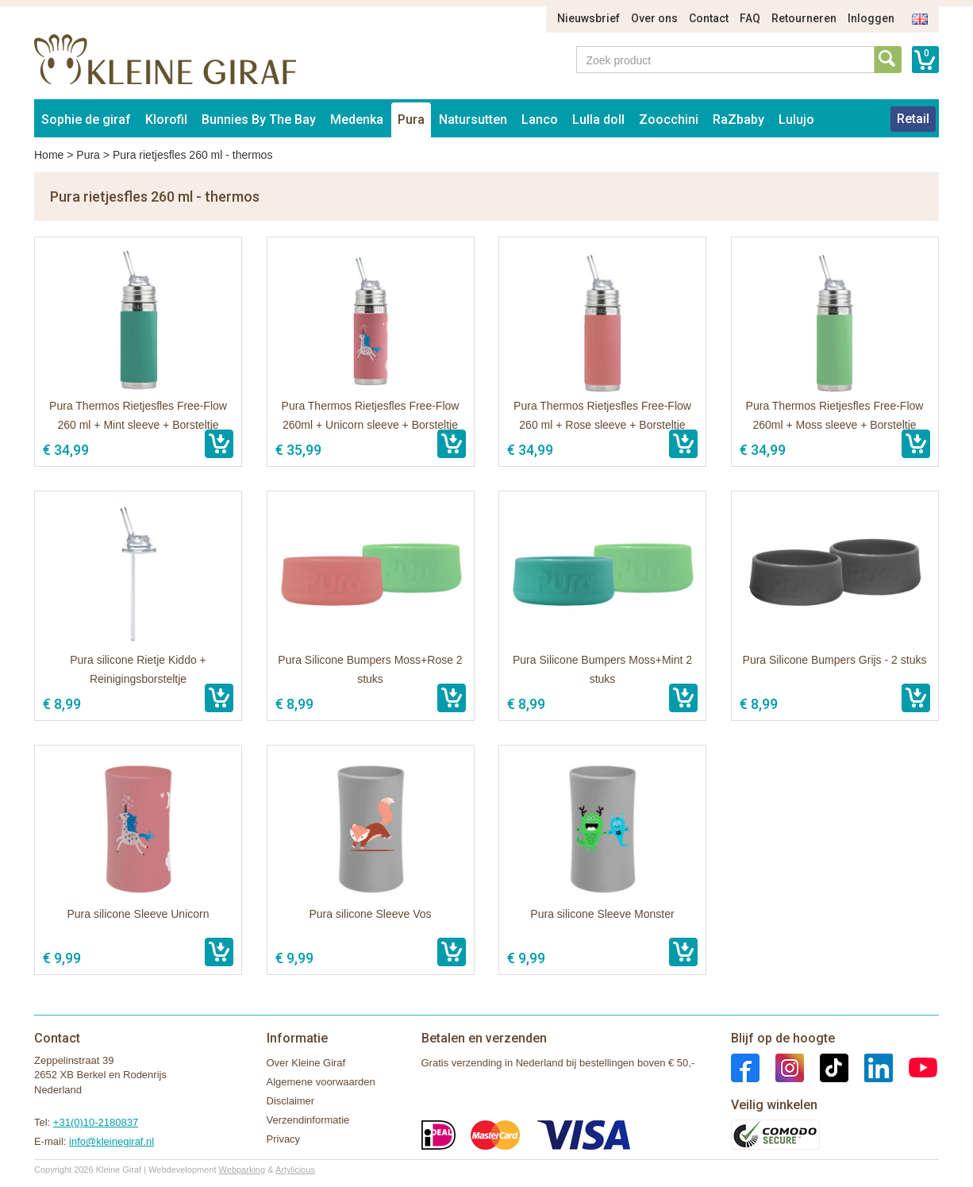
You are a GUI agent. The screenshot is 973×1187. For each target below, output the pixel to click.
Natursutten (473, 119)
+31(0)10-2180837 (95, 1122)
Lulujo (796, 119)
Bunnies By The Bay (259, 119)
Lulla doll (598, 119)
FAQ (750, 18)
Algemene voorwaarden (321, 1082)
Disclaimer (291, 1101)
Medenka (356, 119)
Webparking (242, 1169)
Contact (709, 18)
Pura (411, 119)
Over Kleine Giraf (306, 1063)
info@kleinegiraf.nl (111, 1141)
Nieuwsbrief (588, 18)
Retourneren (803, 18)
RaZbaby (738, 119)
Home (48, 154)
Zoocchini (668, 119)
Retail (913, 118)
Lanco (539, 119)
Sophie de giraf (86, 119)
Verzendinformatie (308, 1120)
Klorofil (166, 119)
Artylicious (295, 1169)
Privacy (284, 1139)
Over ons (654, 18)
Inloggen (871, 18)
